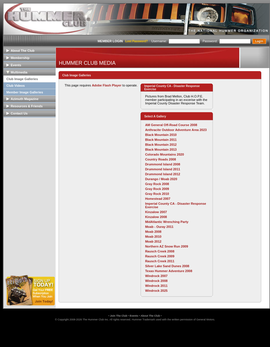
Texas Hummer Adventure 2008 (168, 271)
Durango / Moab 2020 (161, 179)
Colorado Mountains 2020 (164, 154)
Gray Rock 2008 (157, 184)
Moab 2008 (153, 231)
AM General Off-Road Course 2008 (171, 125)
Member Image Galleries (24, 92)
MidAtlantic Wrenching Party (167, 222)
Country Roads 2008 (160, 159)
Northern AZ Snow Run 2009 (166, 246)
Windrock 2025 (156, 290)
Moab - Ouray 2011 (159, 226)
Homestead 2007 (157, 198)
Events (133, 315)
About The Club (150, 315)
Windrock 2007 (156, 276)
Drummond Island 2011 (162, 169)
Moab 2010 (153, 236)
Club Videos (15, 85)
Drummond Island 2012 (162, 174)
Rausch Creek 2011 (159, 261)
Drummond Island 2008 (162, 164)
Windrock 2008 (156, 281)
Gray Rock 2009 (157, 189)
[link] (135, 333)
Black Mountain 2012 (161, 144)
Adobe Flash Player (106, 85)
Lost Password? (136, 41)
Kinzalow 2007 (156, 212)
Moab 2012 (153, 241)
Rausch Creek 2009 (159, 256)
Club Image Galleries (22, 79)
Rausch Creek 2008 (159, 251)
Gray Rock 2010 (157, 193)
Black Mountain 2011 (161, 139)
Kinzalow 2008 (156, 217)
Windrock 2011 (156, 285)
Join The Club (118, 315)
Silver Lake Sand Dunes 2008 (167, 266)
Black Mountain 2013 (161, 149)
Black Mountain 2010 (161, 134)
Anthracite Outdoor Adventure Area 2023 (176, 130)
